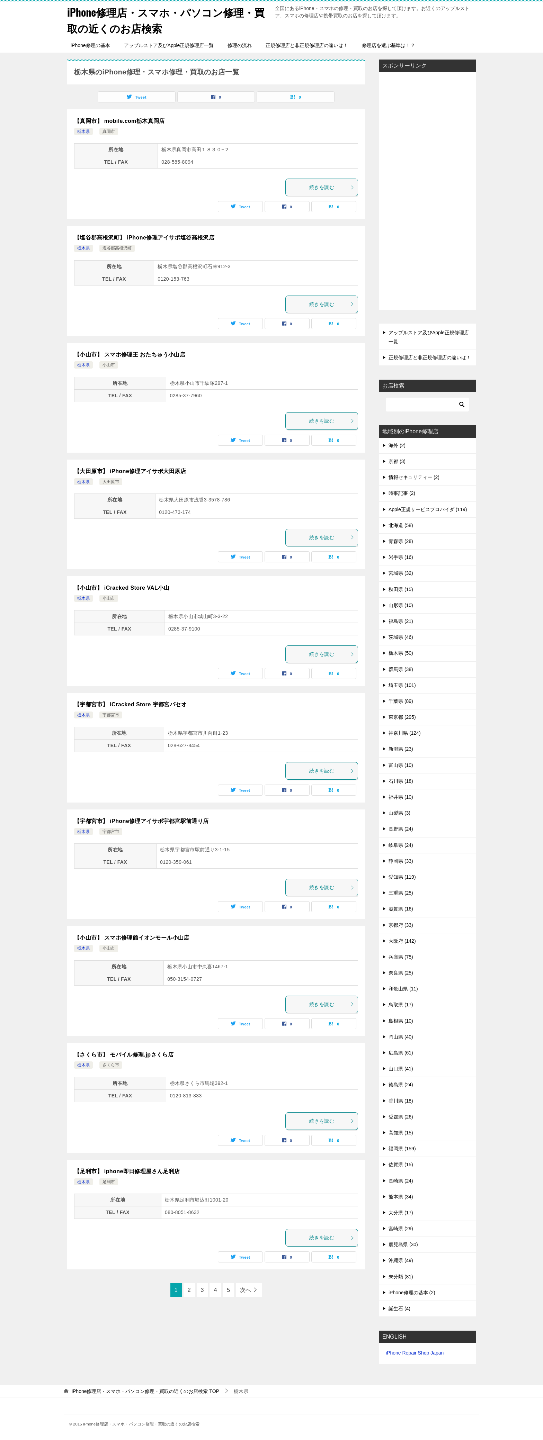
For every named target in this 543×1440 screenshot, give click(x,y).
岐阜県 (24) (401, 844)
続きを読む (331, 187)
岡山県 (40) (401, 1036)
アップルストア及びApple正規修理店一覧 (169, 45)
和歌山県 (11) (403, 988)
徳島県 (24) (401, 1084)
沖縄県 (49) (401, 1260)
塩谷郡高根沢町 (117, 247)
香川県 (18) (401, 1100)
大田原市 (111, 481)
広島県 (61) (401, 1052)
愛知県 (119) (402, 876)
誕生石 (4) (399, 1308)
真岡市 (109, 131)
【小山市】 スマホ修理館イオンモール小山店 (131, 937)
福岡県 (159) (402, 1148)
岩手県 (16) (401, 557)
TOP (145, 1391)
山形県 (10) (401, 605)
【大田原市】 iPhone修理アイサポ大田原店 (130, 471)
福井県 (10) (401, 796)
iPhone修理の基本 (90, 45)
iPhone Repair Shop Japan (415, 1352)
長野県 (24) (401, 828)
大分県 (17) (401, 1212)
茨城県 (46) (401, 637)
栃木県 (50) (401, 652)
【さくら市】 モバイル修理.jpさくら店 (123, 1054)
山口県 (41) (401, 1068)
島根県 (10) (401, 1020)
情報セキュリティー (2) (414, 477)
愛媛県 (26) (401, 1116)
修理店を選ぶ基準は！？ (388, 45)
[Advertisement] (427, 191)
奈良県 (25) (401, 972)
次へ (245, 1290)
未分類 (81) (401, 1276)
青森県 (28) (401, 541)
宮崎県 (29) (401, 1228)
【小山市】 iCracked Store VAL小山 (121, 587)
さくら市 (111, 1064)
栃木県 (83, 131)
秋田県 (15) (401, 588)
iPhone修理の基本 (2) (412, 1292)
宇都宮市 (111, 714)
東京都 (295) (402, 716)
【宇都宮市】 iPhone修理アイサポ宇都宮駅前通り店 (141, 821)
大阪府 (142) (402, 940)
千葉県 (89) (401, 701)
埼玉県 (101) (402, 685)
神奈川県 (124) (405, 732)
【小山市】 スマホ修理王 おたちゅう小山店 (129, 354)
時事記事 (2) (402, 493)
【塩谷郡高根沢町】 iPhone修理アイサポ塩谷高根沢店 (144, 237)
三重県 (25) (401, 892)
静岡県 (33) (401, 860)
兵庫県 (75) (401, 956)
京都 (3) (397, 461)
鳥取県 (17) (401, 1004)
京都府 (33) (401, 924)
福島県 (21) (401, 621)
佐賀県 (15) (401, 1164)
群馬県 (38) (401, 668)
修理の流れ (240, 45)
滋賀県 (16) (401, 908)
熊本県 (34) (401, 1196)
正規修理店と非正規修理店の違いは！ (307, 45)
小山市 (109, 364)
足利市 (109, 1181)
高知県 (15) (401, 1132)
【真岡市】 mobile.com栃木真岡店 (119, 121)
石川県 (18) (401, 781)
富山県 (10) (401, 765)
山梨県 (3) (399, 812)
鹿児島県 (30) (403, 1244)
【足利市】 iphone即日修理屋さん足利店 (127, 1171)
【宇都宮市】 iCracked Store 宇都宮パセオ (130, 704)
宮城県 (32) (401, 573)
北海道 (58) (401, 525)
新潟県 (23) (401, 748)
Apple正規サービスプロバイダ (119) (428, 509)
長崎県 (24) (401, 1180)
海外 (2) (397, 445)
